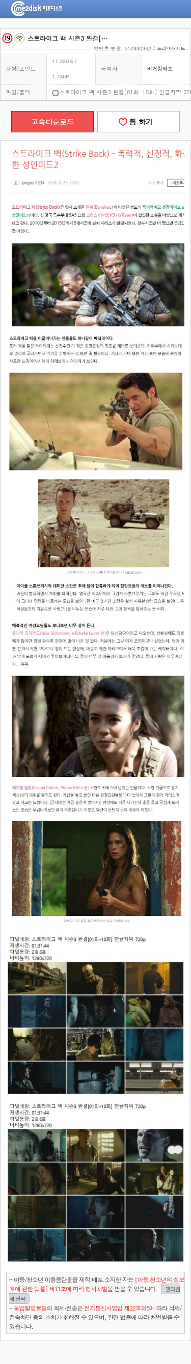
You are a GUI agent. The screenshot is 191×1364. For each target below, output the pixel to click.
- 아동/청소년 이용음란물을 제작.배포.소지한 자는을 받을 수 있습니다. (96, 1289)
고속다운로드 (52, 122)
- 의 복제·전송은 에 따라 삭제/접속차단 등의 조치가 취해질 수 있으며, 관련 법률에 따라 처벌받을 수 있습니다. (95, 1316)
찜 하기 (138, 122)
